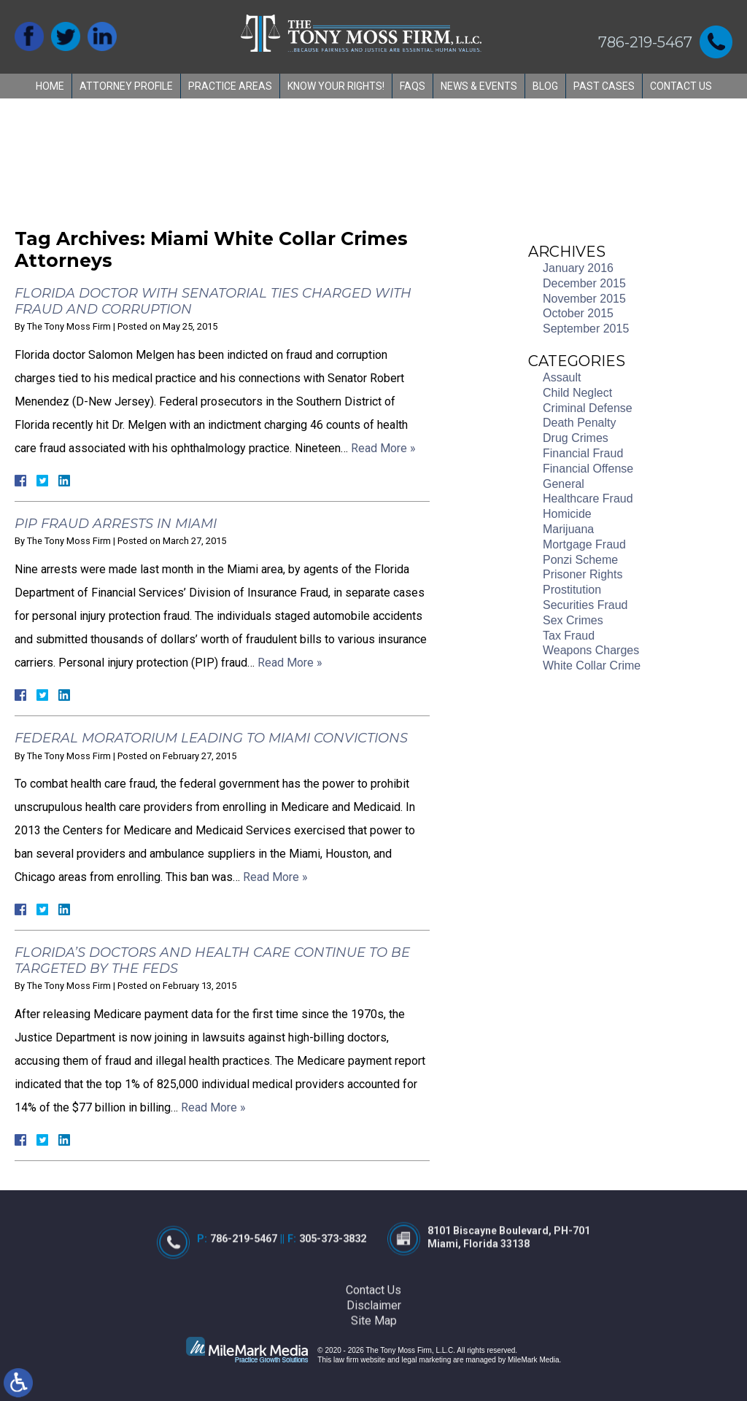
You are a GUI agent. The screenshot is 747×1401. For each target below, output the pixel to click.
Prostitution (572, 589)
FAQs (412, 86)
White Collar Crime (591, 665)
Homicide (567, 514)
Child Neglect (577, 393)
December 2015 (584, 283)
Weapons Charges (591, 650)
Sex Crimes (573, 620)
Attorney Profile (126, 86)
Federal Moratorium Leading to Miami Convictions (211, 738)
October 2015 (578, 313)
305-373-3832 (331, 1279)
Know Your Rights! (335, 86)
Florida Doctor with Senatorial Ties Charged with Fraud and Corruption (213, 301)
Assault (562, 377)
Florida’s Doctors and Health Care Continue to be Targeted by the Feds (212, 960)
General (563, 484)
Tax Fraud (569, 635)
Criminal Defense (587, 408)
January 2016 (578, 268)
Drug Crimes (575, 438)
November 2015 (584, 298)
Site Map (374, 1360)
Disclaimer (374, 1344)
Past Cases (604, 86)
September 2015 (586, 328)
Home (50, 86)
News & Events (479, 86)
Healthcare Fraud (588, 498)
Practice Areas (230, 86)
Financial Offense (588, 468)
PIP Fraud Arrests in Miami (116, 524)
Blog (545, 86)
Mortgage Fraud (584, 544)
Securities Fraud (585, 605)
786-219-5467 (645, 42)
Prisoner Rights (582, 574)
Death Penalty (579, 422)
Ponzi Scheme (580, 560)
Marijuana (568, 529)
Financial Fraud (583, 453)
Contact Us (681, 86)
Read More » (383, 448)
